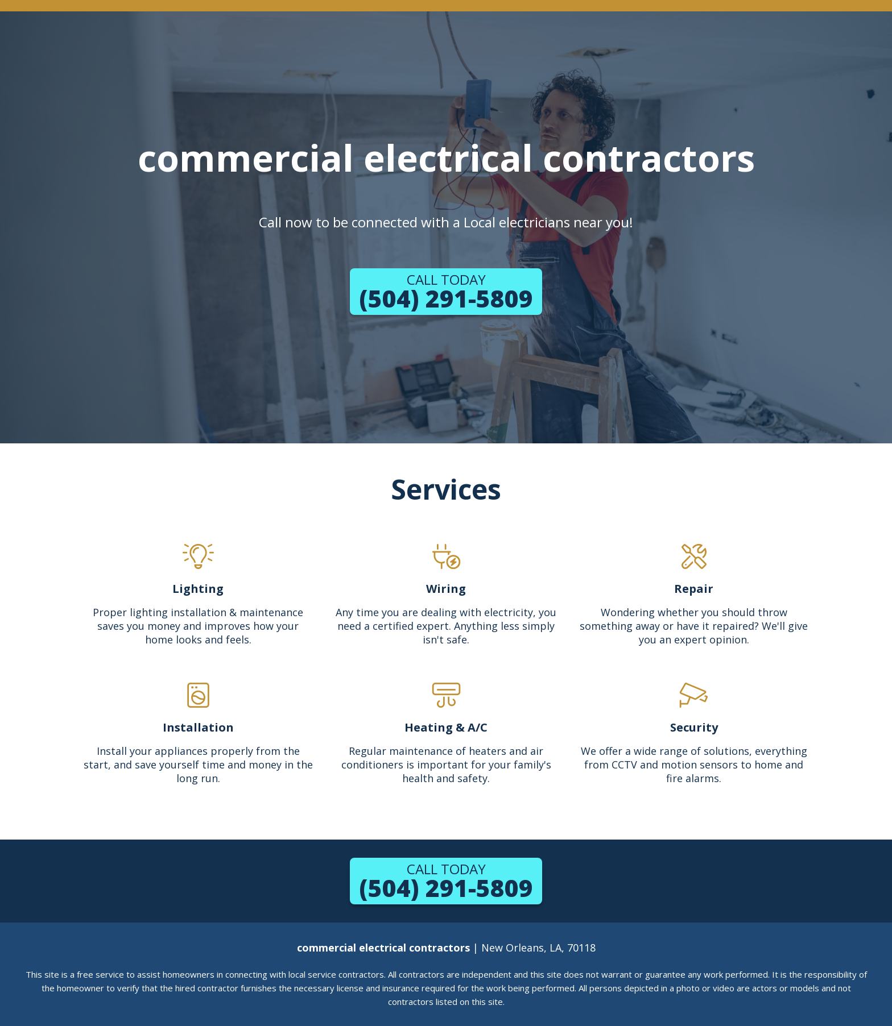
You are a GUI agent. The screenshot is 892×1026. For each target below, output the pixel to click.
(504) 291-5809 (446, 292)
